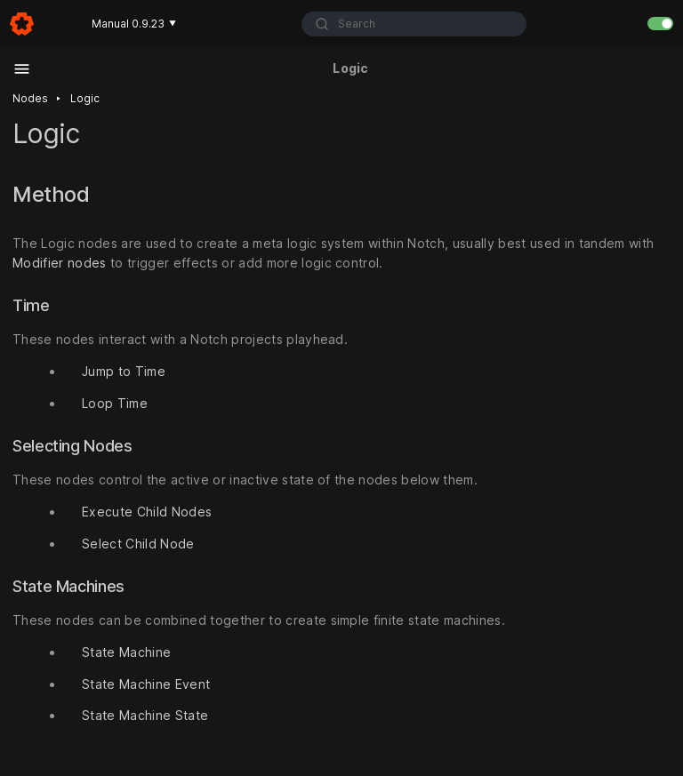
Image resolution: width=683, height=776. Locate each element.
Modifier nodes (59, 262)
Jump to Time (123, 371)
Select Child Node (138, 543)
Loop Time (115, 403)
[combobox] (414, 24)
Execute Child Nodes (147, 511)
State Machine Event (146, 684)
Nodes (30, 98)
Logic (85, 98)
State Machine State (145, 716)
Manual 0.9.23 (134, 23)
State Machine (126, 652)
